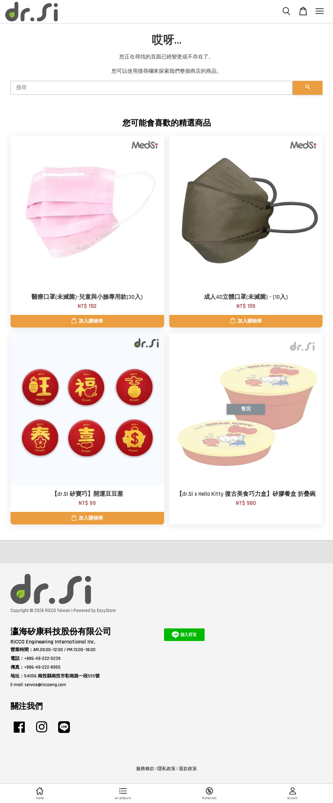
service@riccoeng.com (45, 685)
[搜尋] (151, 88)
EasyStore (106, 610)
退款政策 (188, 769)
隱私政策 (166, 769)
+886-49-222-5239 (42, 658)
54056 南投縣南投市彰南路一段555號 (62, 676)
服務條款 (145, 769)
